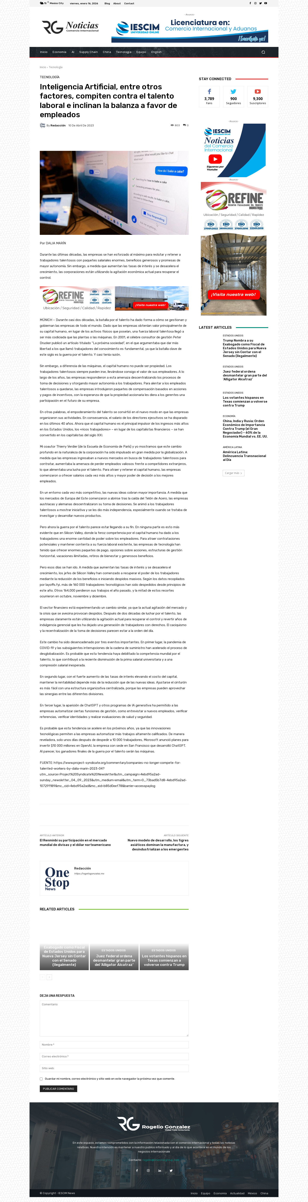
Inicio (43, 67)
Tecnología (55, 67)
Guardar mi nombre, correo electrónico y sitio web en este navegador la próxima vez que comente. (110, 1083)
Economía (229, 416)
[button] (263, 52)
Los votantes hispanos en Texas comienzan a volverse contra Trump (164, 966)
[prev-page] (42, 982)
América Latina (232, 447)
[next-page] (49, 982)
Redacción (58, 125)
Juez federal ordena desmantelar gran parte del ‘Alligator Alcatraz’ (114, 966)
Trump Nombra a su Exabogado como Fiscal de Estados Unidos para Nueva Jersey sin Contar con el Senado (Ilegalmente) (64, 962)
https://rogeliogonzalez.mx (89, 873)
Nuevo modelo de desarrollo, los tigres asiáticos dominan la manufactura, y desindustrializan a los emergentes (158, 844)
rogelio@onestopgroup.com (160, 1164)
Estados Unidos (63, 949)
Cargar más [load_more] (233, 473)
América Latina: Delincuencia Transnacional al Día (244, 456)
